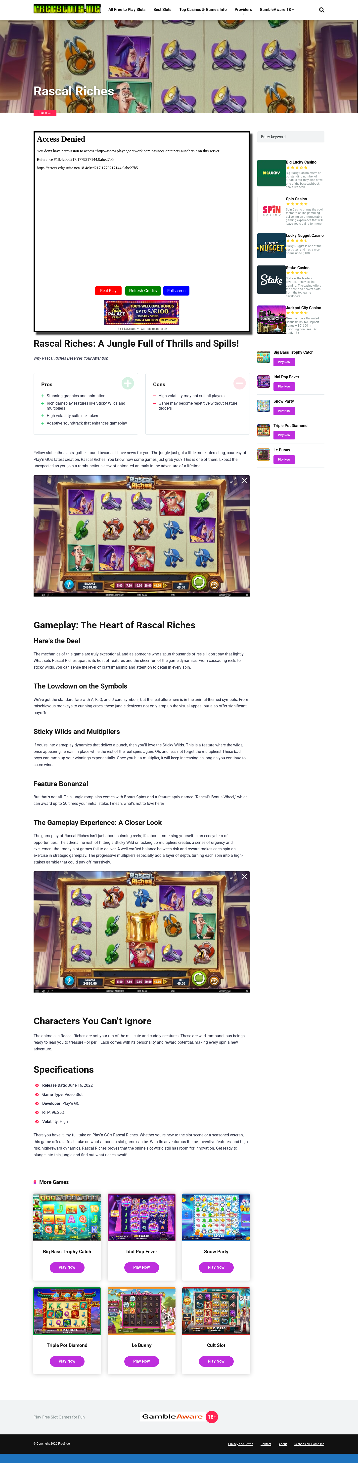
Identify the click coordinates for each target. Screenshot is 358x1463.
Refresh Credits (143, 291)
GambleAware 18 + (277, 9)
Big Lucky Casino (301, 162)
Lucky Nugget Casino (305, 235)
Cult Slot (216, 1353)
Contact (266, 1453)
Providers (243, 9)
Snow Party (216, 1251)
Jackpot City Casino (303, 307)
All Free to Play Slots (126, 9)
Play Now (67, 1274)
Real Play (108, 290)
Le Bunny (141, 1353)
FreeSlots (64, 1453)
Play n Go (45, 113)
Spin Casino (296, 199)
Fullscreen (176, 291)
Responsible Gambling (309, 1453)
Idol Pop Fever (142, 1251)
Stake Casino (298, 267)
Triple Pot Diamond (67, 1353)
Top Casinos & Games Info (203, 9)
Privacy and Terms (240, 1453)
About (283, 1453)
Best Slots (162, 9)
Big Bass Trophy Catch (67, 1254)
